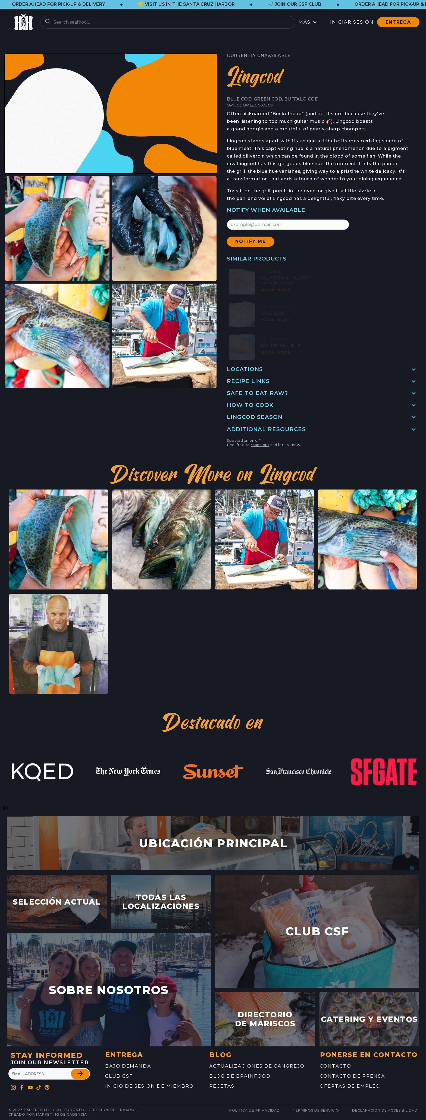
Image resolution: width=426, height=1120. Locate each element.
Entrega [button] (398, 22)
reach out (260, 445)
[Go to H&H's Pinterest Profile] (38, 1085)
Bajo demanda (128, 1066)
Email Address (243, 216)
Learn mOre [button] (277, 290)
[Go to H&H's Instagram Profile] (13, 1085)
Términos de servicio (316, 1110)
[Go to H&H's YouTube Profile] (30, 1085)
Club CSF (119, 1076)
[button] (64, 4)
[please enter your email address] (49, 1074)
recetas (221, 1086)
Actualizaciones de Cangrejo (257, 1066)
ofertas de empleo (350, 1086)
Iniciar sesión (352, 22)
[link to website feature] (42, 771)
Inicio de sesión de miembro (149, 1086)
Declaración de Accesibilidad (385, 1110)
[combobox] (167, 22)
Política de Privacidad (254, 1110)
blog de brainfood (240, 1076)
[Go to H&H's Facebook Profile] (21, 1085)
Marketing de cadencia (61, 1114)
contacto (335, 1066)
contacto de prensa (352, 1076)
